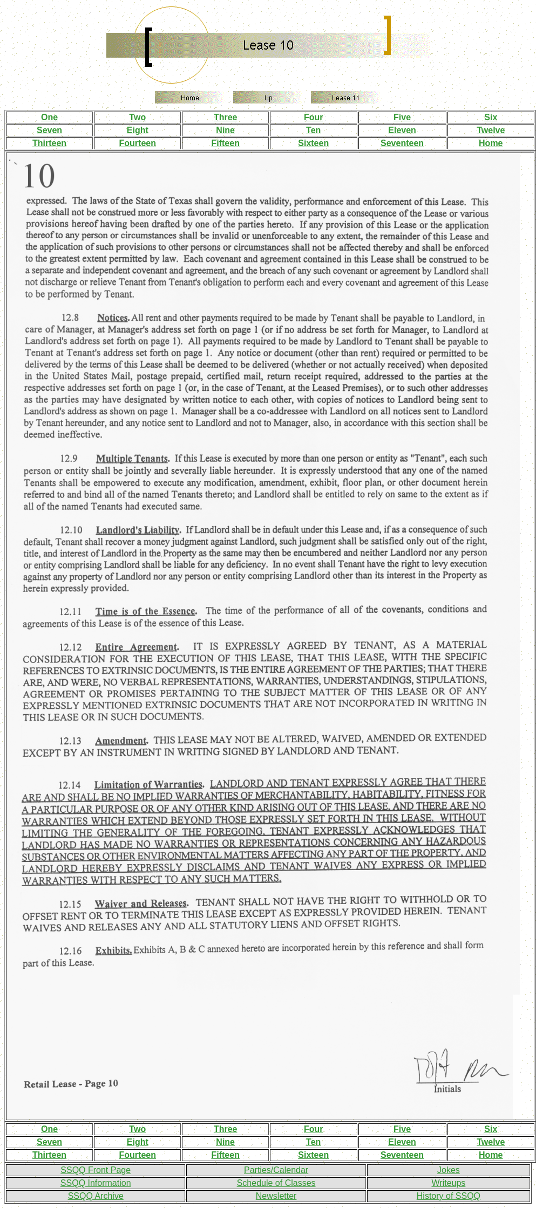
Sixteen (313, 143)
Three (226, 117)
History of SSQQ (448, 1195)
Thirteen (49, 143)
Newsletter (276, 1195)
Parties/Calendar (276, 1170)
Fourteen (137, 143)
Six (490, 117)
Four (313, 117)
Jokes (448, 1170)
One (49, 117)
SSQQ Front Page (95, 1170)
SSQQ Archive (96, 1195)
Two (137, 117)
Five (402, 117)
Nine (225, 130)
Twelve (491, 130)
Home (491, 143)
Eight (137, 130)
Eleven (402, 130)
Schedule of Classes (276, 1183)
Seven (49, 130)
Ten (313, 130)
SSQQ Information (95, 1183)
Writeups (448, 1183)
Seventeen (402, 143)
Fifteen (225, 143)
